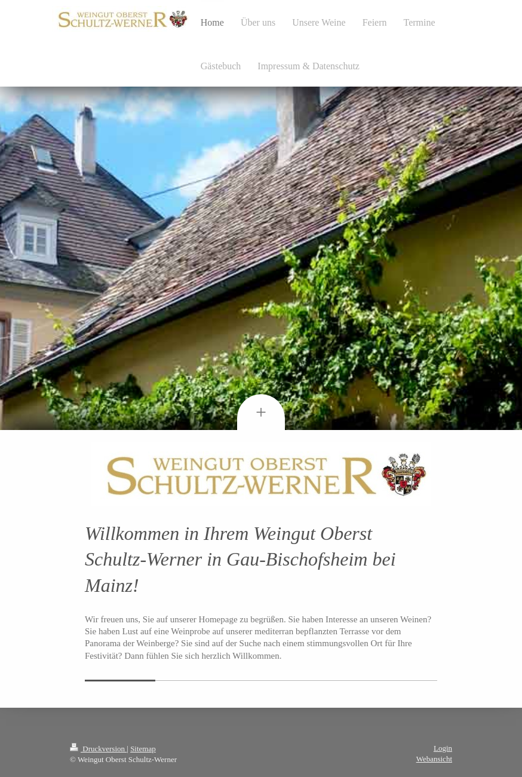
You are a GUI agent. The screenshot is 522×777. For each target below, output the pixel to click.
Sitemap (143, 748)
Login (443, 748)
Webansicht (434, 758)
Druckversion (98, 748)
